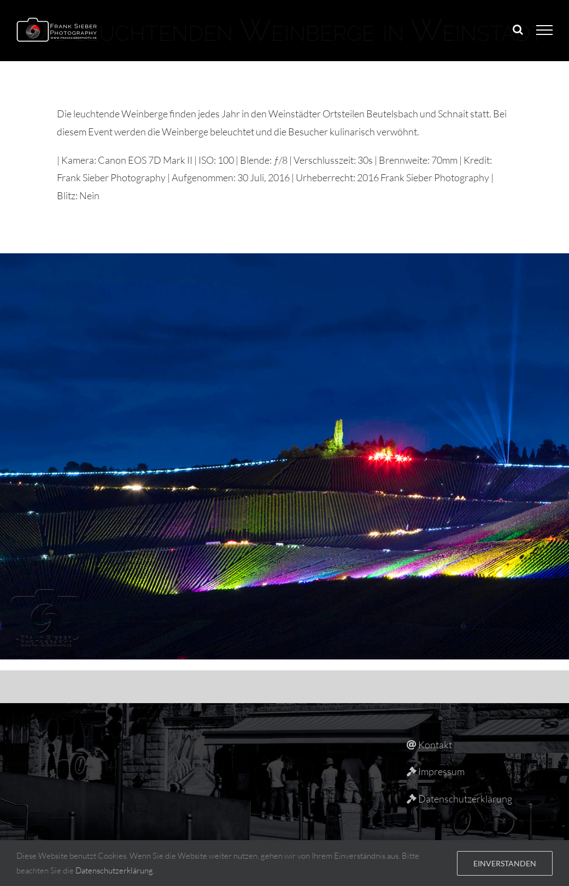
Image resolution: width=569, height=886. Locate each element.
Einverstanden (504, 863)
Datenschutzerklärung (114, 870)
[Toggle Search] (518, 29)
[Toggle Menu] (545, 30)
